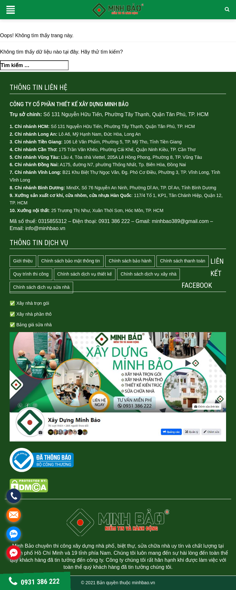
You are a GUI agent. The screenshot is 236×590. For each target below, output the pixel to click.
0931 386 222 (34, 582)
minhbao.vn (143, 582)
